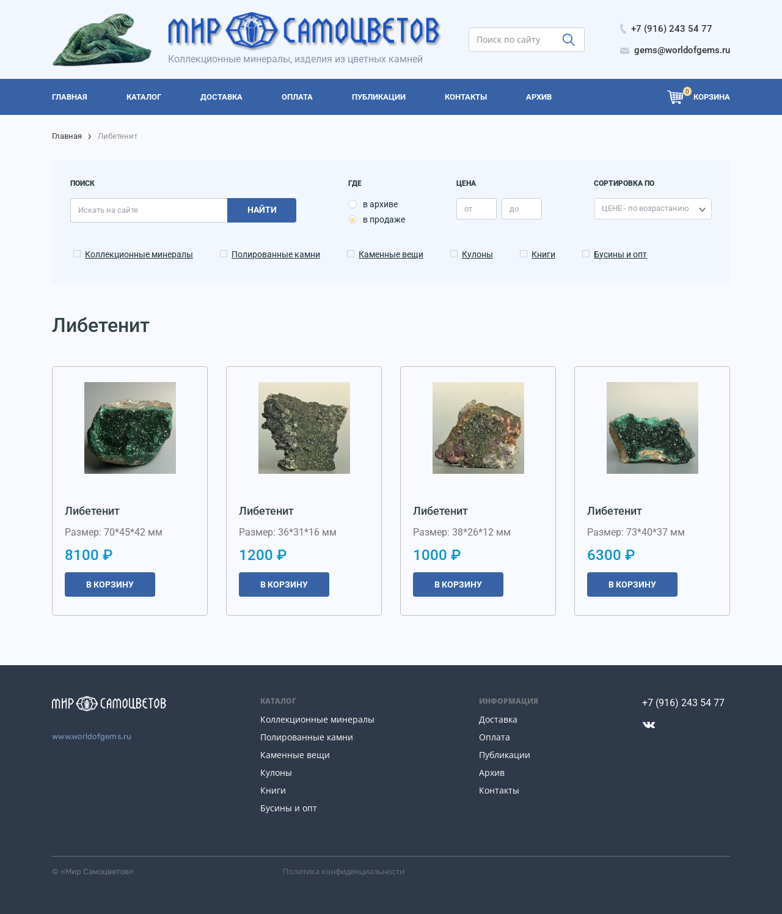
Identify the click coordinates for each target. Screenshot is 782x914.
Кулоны (477, 254)
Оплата (494, 737)
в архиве (380, 204)
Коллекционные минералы (139, 254)
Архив (492, 772)
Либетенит (92, 510)
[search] (527, 40)
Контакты (499, 790)
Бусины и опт (620, 254)
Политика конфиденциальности (343, 871)
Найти (262, 210)
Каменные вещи (391, 254)
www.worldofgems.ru (92, 736)
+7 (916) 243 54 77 (683, 703)
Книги (543, 254)
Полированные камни (276, 254)
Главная (67, 136)
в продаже (384, 219)
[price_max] (522, 208)
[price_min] (476, 208)
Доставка (498, 719)
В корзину (110, 584)
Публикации (504, 755)
